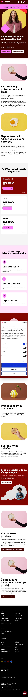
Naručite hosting (8, 188)
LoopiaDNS (3, 649)
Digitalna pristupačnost (5, 623)
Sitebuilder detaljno (18, 51)
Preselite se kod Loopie (5, 646)
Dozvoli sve (14, 365)
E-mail (2, 644)
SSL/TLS (16, 646)
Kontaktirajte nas (6, 482)
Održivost (3, 616)
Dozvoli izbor (14, 369)
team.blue (9, 684)
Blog (2, 615)
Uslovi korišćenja (4, 620)
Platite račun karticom (19, 616)
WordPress (17, 651)
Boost (2, 641)
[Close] (26, 6)
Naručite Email (7, 208)
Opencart (17, 642)
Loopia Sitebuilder (4, 653)
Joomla (2, 647)
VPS (16, 647)
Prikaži (24, 192)
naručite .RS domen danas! (16, 7)
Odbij (14, 373)
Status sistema (18, 615)
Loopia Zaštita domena (5, 651)
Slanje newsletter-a (19, 644)
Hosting (16, 649)
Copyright (3, 622)
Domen (2, 642)
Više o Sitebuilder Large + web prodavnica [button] (12, 549)
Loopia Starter (18, 641)
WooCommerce (18, 653)
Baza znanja (17, 613)
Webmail (16, 620)
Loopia (2, 613)
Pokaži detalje (21, 361)
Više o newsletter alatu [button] (7, 596)
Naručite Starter (6, 51)
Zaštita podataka (4, 618)
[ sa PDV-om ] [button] (9, 677)
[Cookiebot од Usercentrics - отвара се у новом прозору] (21, 322)
